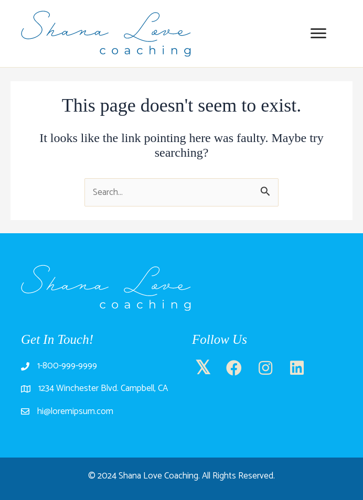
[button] (202, 368)
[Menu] (318, 33)
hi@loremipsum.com (75, 411)
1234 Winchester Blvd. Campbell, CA (103, 388)
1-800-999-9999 (67, 365)
